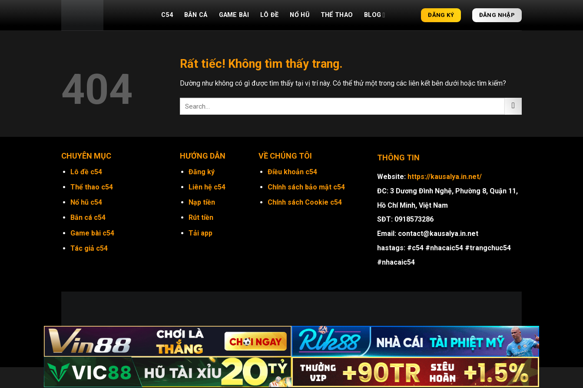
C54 (167, 15)
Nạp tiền (202, 202)
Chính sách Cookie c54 (305, 202)
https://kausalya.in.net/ (444, 176)
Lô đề (269, 15)
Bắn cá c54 (88, 217)
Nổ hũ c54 (86, 202)
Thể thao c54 (91, 187)
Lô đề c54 (86, 172)
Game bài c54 (92, 233)
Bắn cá (196, 15)
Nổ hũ (299, 15)
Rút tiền (201, 217)
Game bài (234, 15)
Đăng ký (202, 172)
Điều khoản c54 (292, 172)
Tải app (200, 233)
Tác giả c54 (89, 248)
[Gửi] (513, 106)
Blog (374, 15)
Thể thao (337, 15)
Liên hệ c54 (207, 187)
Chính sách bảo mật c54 (306, 187)
